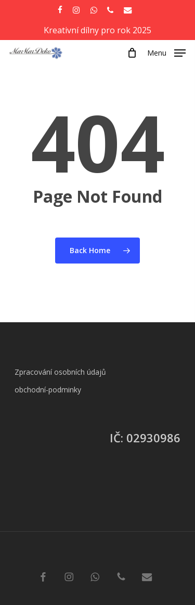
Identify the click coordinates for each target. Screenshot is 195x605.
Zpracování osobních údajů (60, 372)
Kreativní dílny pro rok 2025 (97, 30)
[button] (166, 52)
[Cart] (132, 53)
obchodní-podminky (48, 389)
